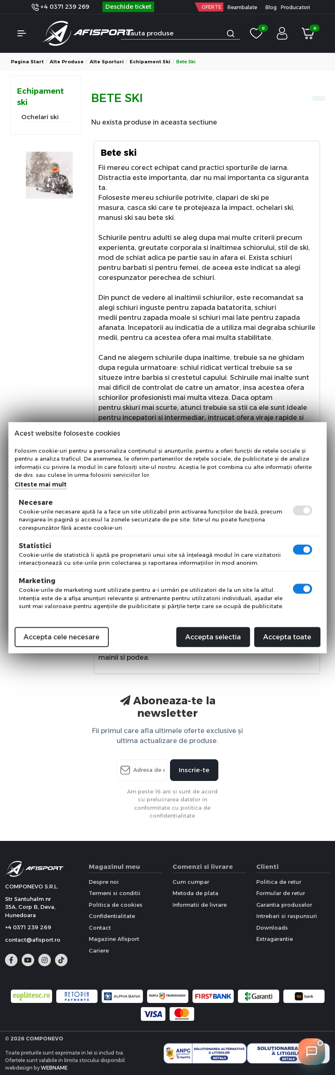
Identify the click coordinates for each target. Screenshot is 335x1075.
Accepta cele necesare (62, 637)
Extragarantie (274, 938)
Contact (100, 927)
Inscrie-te (194, 770)
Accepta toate (287, 637)
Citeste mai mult (41, 484)
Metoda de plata (195, 893)
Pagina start (27, 62)
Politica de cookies (115, 904)
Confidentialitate (112, 916)
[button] (25, 33)
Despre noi (104, 881)
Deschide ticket (128, 6)
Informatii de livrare (199, 904)
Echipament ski (150, 62)
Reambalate (242, 7)
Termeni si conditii (114, 893)
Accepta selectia (213, 637)
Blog (271, 7)
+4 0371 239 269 (60, 6)
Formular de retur (280, 893)
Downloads (272, 927)
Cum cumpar (190, 881)
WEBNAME (54, 1068)
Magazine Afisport (114, 938)
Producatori (295, 7)
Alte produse (67, 62)
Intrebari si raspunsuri (286, 916)
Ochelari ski (40, 117)
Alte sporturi (107, 62)
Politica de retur (278, 881)
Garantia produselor (284, 904)
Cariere (99, 950)
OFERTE (211, 7)
